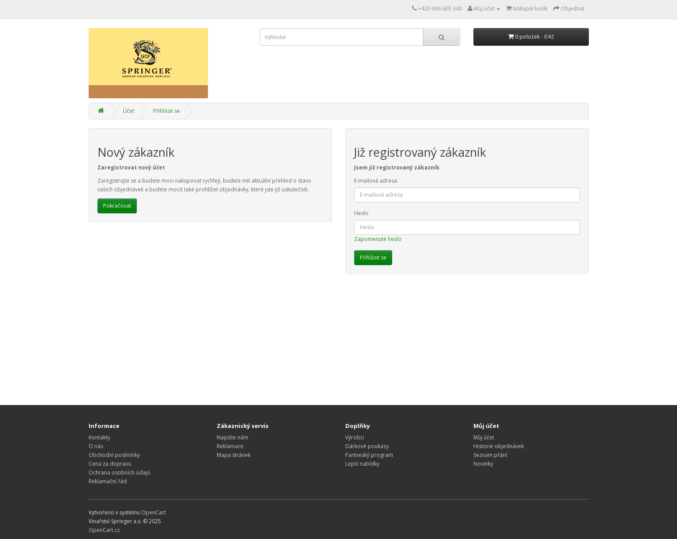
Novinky (483, 463)
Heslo (361, 213)
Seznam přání (490, 455)
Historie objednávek (498, 446)
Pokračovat (117, 205)
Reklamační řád (108, 481)
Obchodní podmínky (114, 455)
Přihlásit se (166, 111)
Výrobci (354, 437)
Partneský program (369, 455)
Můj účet (483, 437)
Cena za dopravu (110, 463)
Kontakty (99, 437)
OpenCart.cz (104, 530)
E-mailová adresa (375, 180)
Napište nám (232, 437)
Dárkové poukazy (367, 446)
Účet (128, 111)
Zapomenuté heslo (377, 239)
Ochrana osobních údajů (119, 472)
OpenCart (153, 512)
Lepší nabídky (362, 463)
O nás (96, 446)
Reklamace (230, 446)
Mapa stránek (234, 455)
